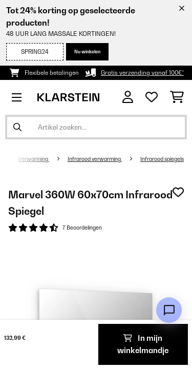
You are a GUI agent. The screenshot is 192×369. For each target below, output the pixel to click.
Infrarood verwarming (95, 159)
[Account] (127, 97)
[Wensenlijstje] (151, 97)
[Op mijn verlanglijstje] (178, 192)
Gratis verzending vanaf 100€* (142, 72)
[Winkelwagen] (177, 97)
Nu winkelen (87, 51)
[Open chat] (169, 310)
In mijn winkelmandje (142, 344)
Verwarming (33, 159)
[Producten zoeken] (96, 127)
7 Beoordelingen (82, 227)
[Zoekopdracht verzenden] (17, 127)
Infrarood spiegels (162, 159)
